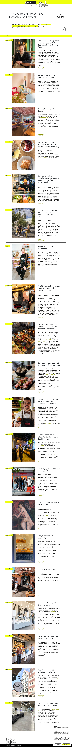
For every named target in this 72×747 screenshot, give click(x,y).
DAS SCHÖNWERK (53, 678)
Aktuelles (8, 35)
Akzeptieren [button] (66, 744)
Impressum (8, 745)
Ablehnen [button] (58, 744)
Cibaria (39, 652)
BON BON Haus (49, 93)
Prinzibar (42, 445)
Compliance (18, 745)
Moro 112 (48, 339)
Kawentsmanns (44, 117)
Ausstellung (47, 515)
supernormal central (45, 554)
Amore (46, 336)
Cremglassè (48, 423)
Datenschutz (13, 745)
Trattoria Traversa (42, 341)
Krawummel (55, 191)
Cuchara (51, 576)
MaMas (53, 611)
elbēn (50, 297)
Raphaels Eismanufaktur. (51, 374)
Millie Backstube (44, 157)
